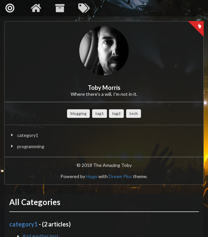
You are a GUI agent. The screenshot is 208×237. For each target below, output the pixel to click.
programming (30, 146)
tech (133, 113)
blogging (78, 113)
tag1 (99, 113)
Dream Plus (120, 176)
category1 (27, 135)
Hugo (91, 176)
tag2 (116, 113)
